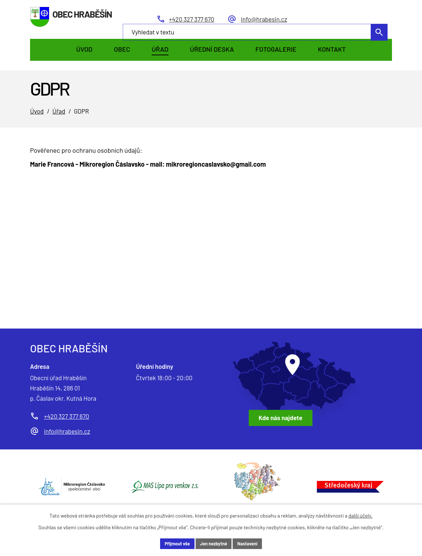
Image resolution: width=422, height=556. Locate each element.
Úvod (37, 111)
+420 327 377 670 (66, 416)
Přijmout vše (173, 543)
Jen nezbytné (214, 543)
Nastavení (251, 543)
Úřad (58, 111)
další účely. (360, 514)
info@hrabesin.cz (67, 431)
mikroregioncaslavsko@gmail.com (216, 164)
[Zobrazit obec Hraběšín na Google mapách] (295, 383)
